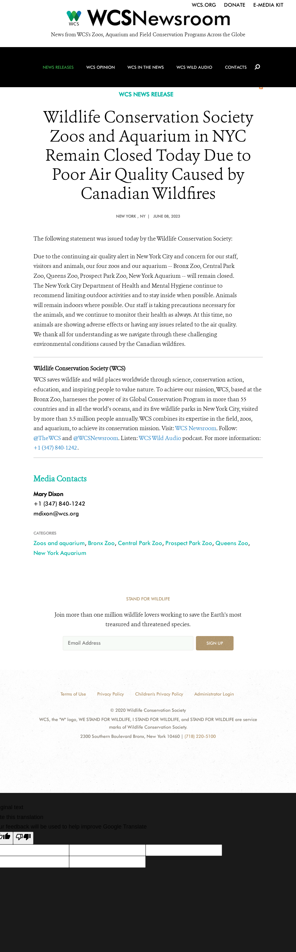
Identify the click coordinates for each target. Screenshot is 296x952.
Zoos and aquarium (59, 543)
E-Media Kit (268, 5)
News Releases (58, 67)
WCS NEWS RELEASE (146, 94)
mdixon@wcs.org (56, 513)
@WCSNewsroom (95, 438)
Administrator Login (214, 693)
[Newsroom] (148, 19)
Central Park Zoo (140, 543)
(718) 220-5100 (200, 736)
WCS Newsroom (195, 428)
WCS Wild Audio (194, 67)
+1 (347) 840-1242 (55, 448)
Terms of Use (73, 693)
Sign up (214, 643)
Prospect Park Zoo (188, 543)
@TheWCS (47, 438)
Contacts (236, 67)
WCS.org (204, 5)
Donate (234, 5)
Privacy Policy (110, 693)
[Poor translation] (23, 838)
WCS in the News (145, 67)
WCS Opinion (100, 67)
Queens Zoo (231, 543)
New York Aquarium (59, 553)
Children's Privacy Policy (159, 693)
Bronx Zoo (101, 543)
